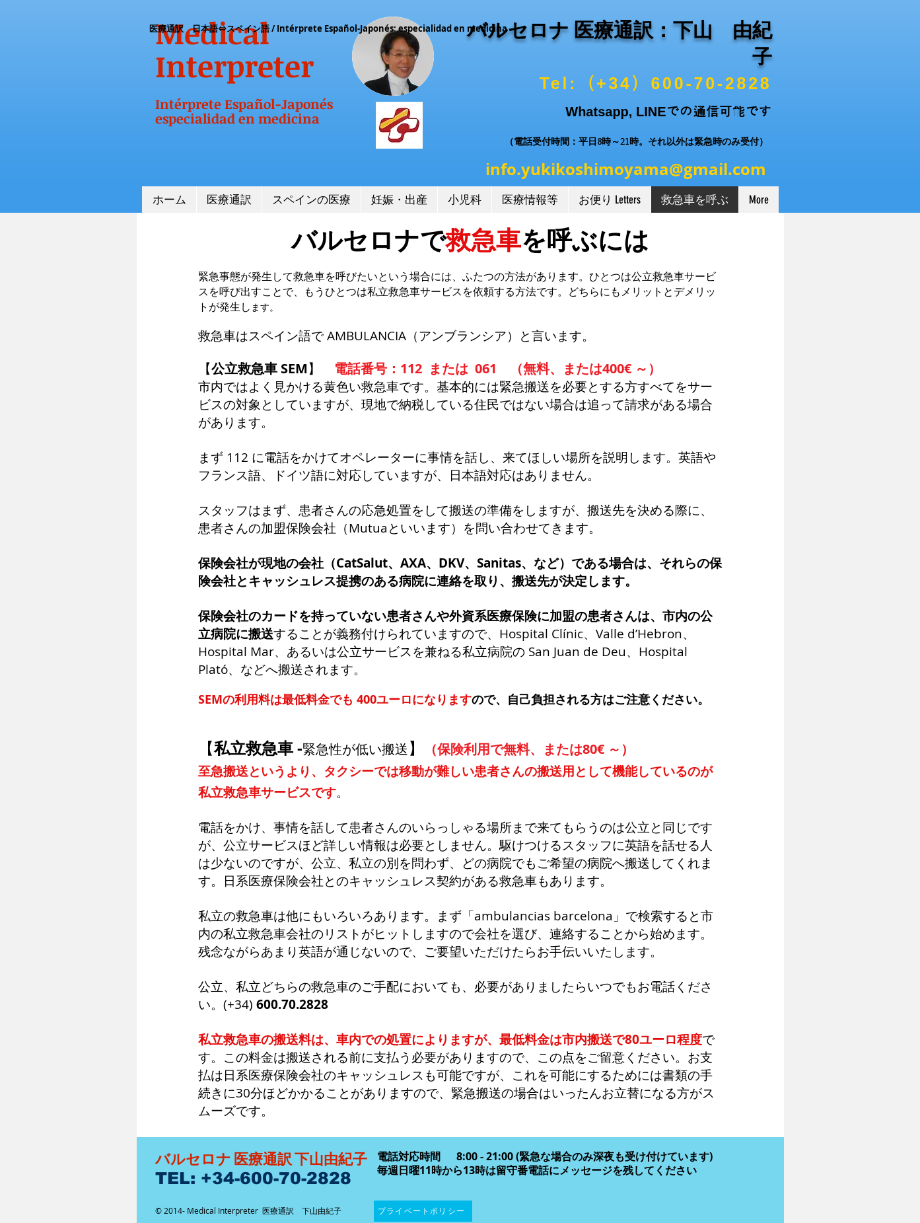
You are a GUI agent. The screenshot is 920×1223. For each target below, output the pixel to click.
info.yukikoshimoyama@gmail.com (625, 169)
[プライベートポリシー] (423, 1211)
